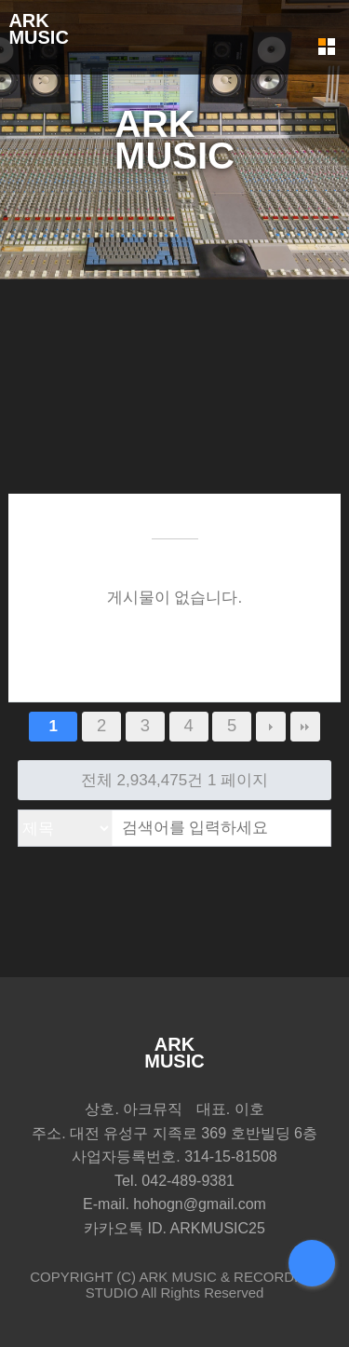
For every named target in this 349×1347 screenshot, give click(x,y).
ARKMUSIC (38, 29)
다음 (271, 727)
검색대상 (19, 810)
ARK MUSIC (177, 1277)
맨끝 (305, 727)
